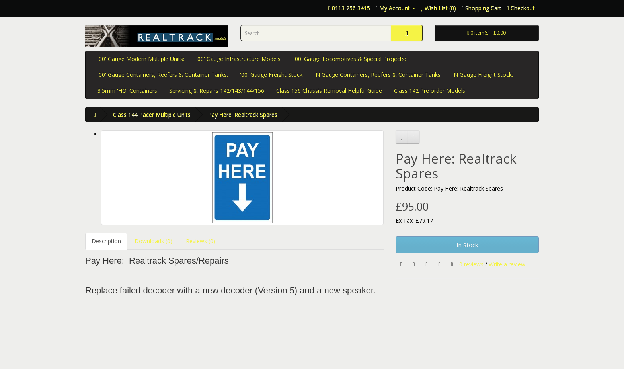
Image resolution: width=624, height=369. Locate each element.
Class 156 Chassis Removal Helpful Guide (329, 90)
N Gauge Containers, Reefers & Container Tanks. (379, 74)
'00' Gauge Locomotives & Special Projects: (350, 58)
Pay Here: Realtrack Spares (242, 114)
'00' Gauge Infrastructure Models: (239, 58)
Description (106, 241)
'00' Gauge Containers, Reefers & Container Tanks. (163, 74)
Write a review (507, 263)
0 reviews (471, 263)
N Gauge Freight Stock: (483, 74)
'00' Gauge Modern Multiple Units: (141, 58)
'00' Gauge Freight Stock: (272, 74)
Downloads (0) (153, 241)
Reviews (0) (200, 241)
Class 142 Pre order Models (429, 90)
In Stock (467, 245)
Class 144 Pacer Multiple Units (152, 114)
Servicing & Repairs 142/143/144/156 (216, 90)
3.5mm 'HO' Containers (127, 90)
